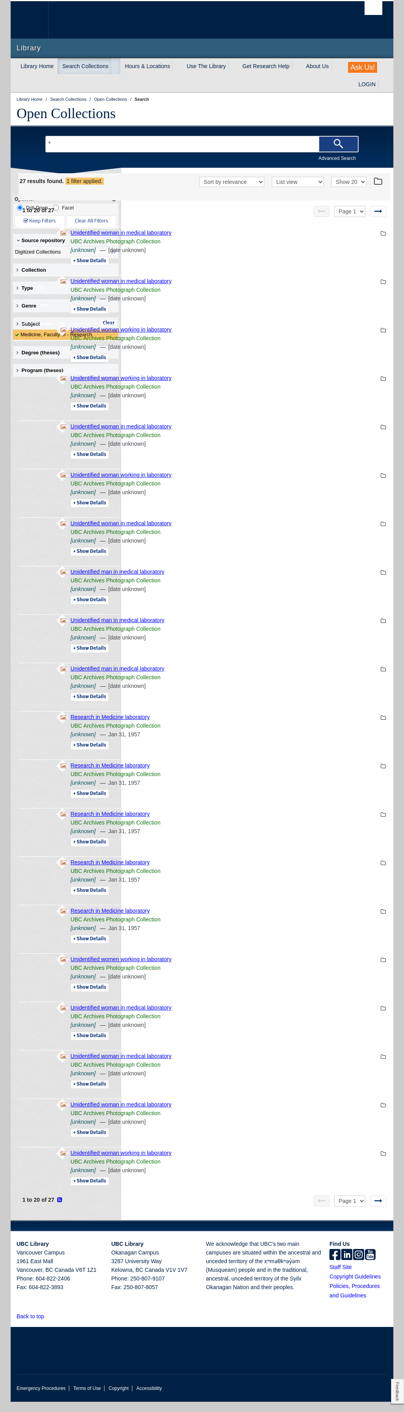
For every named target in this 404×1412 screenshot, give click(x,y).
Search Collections (85, 66)
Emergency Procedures (41, 1398)
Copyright (118, 1398)
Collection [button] (31, 270)
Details (197, 271)
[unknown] (191, 260)
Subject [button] (34, 324)
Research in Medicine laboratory (218, 727)
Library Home (37, 66)
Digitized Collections (63, 252)
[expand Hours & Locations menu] (177, 66)
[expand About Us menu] (335, 66)
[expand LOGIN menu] (382, 84)
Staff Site (340, 1277)
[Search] (338, 144)
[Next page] (378, 221)
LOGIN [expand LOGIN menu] (367, 84)
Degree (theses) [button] (44, 353)
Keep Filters (40, 221)
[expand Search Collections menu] (115, 66)
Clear (108, 323)
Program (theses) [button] (46, 370)
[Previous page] (321, 221)
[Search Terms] (202, 144)
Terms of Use (87, 1398)
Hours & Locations (147, 66)
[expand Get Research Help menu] (296, 66)
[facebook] (334, 1265)
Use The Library (206, 66)
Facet (63, 208)
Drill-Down (32, 208)
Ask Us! (362, 67)
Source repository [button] (41, 240)
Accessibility (149, 1398)
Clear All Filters (91, 221)
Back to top (34, 1326)
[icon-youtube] (370, 1265)
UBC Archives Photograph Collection (224, 251)
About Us (317, 66)
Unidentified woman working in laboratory (229, 340)
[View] (298, 193)
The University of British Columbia (35, 20)
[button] (49, 1326)
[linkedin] (346, 1265)
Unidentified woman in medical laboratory (229, 243)
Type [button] (31, 288)
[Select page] (349, 221)
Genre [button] (32, 306)
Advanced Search (337, 158)
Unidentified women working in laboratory (229, 969)
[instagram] (358, 1265)
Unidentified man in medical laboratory (226, 582)
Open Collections (66, 113)
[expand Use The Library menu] (233, 66)
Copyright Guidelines (355, 1287)
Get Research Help (266, 66)
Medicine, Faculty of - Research (56, 334)
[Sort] (231, 193)
